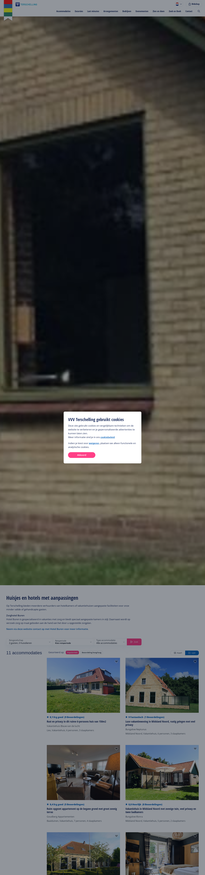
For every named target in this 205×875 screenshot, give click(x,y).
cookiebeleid (107, 437)
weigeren (94, 443)
